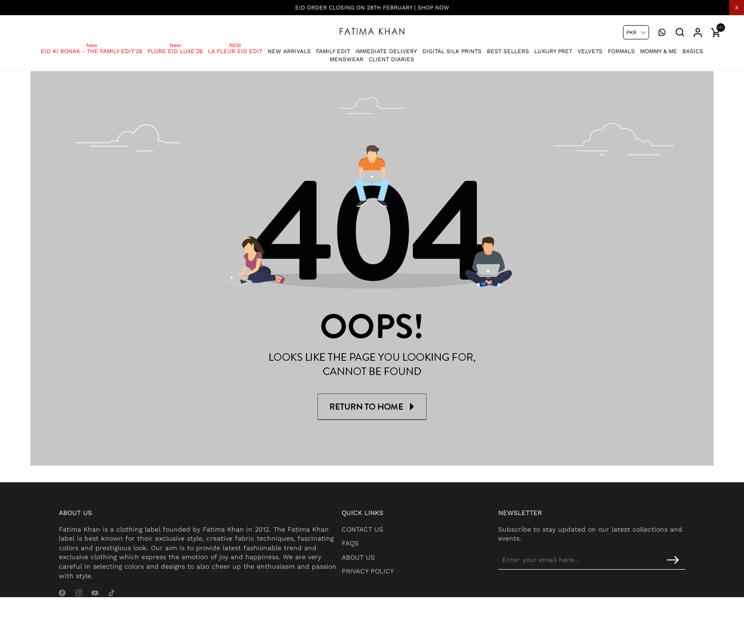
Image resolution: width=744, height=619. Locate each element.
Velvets (590, 47)
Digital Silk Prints (452, 47)
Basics (692, 47)
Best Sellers (508, 47)
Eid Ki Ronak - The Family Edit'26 (91, 47)
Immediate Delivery (386, 47)
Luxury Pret (553, 47)
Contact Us (387, 534)
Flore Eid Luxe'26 (175, 47)
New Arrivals (289, 47)
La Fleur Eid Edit (235, 47)
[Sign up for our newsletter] (607, 565)
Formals (621, 47)
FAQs (374, 548)
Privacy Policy (392, 577)
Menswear (346, 55)
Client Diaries (391, 55)
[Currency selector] (636, 32)
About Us (382, 562)
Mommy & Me (658, 47)
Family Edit (333, 47)
